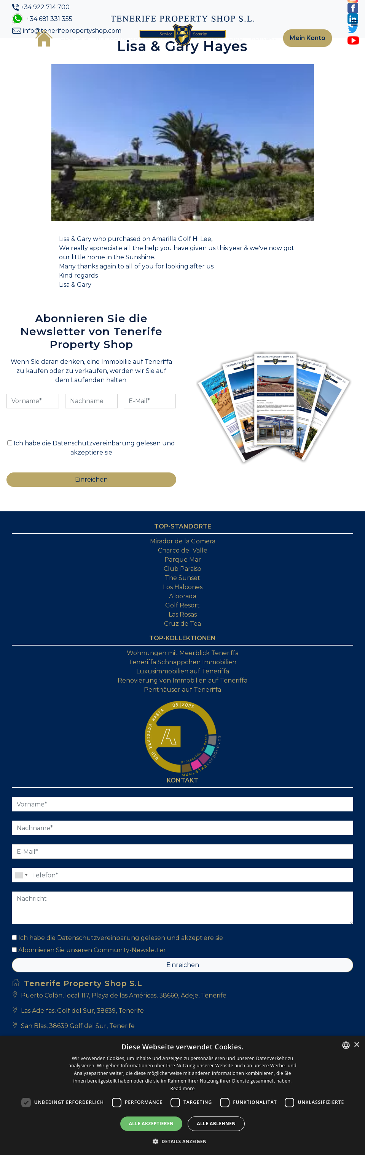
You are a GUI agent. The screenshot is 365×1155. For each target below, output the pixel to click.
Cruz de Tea (182, 623)
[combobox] (346, 1045)
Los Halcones (182, 587)
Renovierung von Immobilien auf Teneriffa (182, 680)
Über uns (74, 38)
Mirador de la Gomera (182, 541)
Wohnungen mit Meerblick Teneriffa (183, 653)
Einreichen (182, 965)
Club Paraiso (182, 568)
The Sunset (182, 578)
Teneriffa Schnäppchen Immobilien (182, 662)
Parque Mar (182, 559)
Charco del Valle (182, 550)
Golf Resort (182, 605)
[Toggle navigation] (354, 23)
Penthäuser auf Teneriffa (182, 689)
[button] (182, 1141)
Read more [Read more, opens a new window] (183, 1088)
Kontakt (263, 38)
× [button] (356, 1045)
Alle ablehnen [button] (216, 1123)
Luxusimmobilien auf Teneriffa (182, 671)
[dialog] (182, 1095)
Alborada (182, 596)
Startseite (44, 38)
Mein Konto (307, 38)
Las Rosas (183, 614)
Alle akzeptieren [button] (151, 1123)
